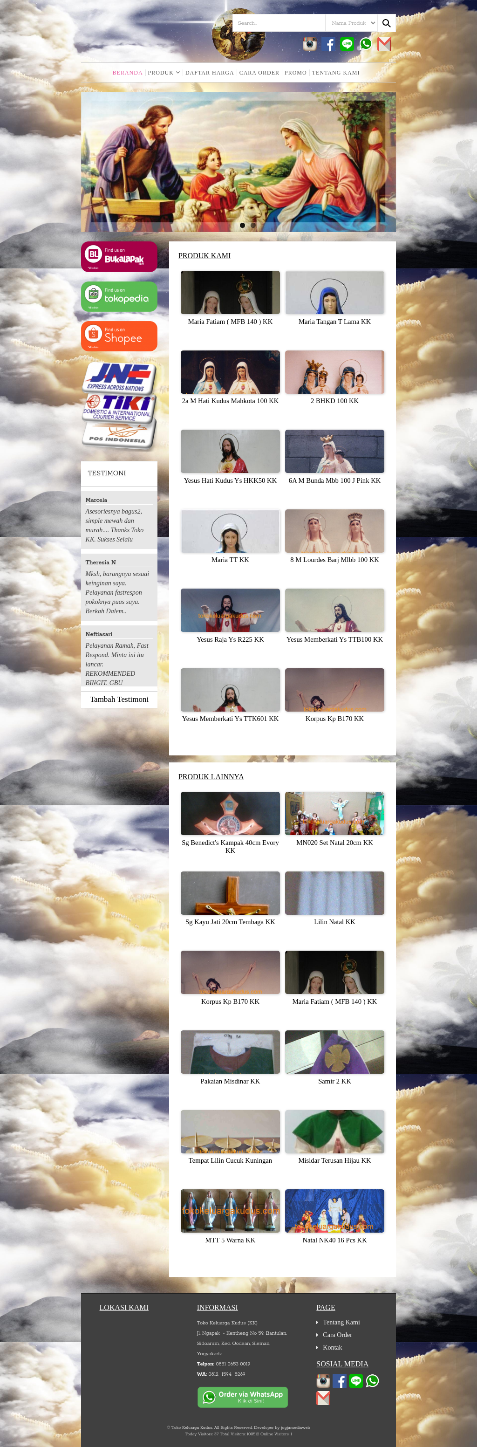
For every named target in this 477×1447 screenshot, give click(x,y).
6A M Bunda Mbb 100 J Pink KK (335, 480)
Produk (164, 72)
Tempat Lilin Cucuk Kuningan (230, 1160)
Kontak (332, 1347)
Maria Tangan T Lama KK (335, 321)
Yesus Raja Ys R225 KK (230, 639)
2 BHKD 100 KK (335, 401)
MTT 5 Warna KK (230, 1240)
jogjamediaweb (295, 1427)
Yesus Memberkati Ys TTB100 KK (334, 639)
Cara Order (259, 72)
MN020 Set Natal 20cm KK (334, 842)
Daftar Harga (209, 72)
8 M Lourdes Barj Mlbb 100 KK (334, 559)
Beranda (128, 72)
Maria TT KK (230, 559)
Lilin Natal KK (334, 922)
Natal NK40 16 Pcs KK (334, 1240)
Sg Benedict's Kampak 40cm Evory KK (230, 846)
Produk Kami (204, 256)
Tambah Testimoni (119, 699)
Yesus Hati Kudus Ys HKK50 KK (230, 480)
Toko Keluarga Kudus (191, 1427)
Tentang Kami (336, 72)
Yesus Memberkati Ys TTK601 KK (230, 718)
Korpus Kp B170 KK (335, 718)
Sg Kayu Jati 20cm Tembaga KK (230, 922)
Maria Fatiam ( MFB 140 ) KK (230, 321)
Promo (296, 72)
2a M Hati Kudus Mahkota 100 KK (230, 401)
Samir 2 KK (334, 1081)
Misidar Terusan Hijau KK (334, 1160)
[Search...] (386, 23)
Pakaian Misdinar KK (230, 1081)
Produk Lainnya (211, 777)
